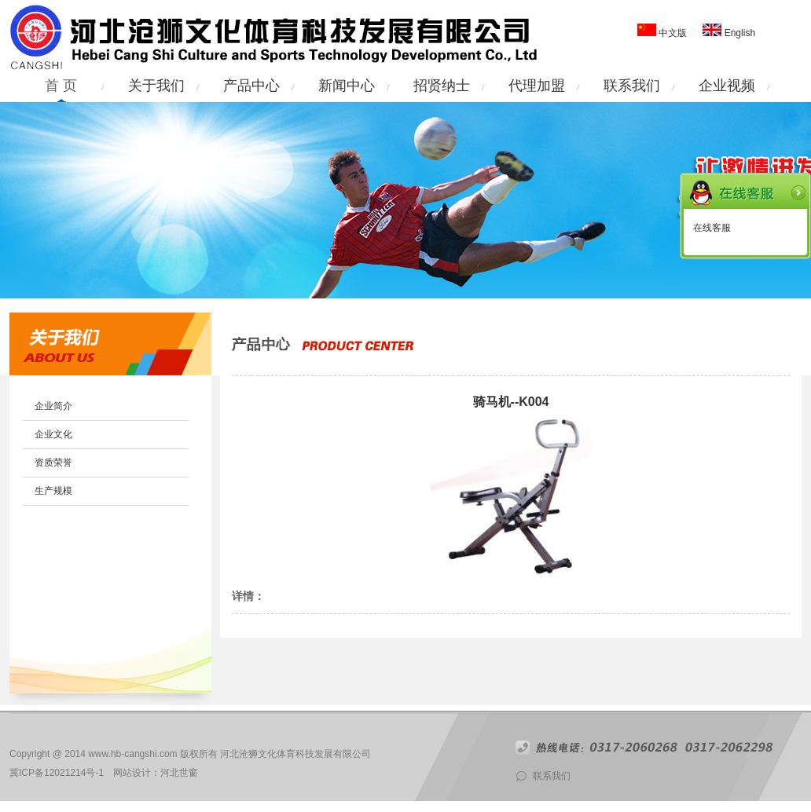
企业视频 (727, 85)
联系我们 (632, 85)
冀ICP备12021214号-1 (56, 772)
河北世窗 (179, 772)
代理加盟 (536, 85)
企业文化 (53, 434)
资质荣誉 (53, 462)
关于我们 (156, 85)
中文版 (673, 32)
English (738, 32)
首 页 (61, 85)
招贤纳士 (441, 85)
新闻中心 (346, 85)
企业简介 (53, 406)
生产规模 (53, 490)
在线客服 (712, 227)
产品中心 (251, 85)
